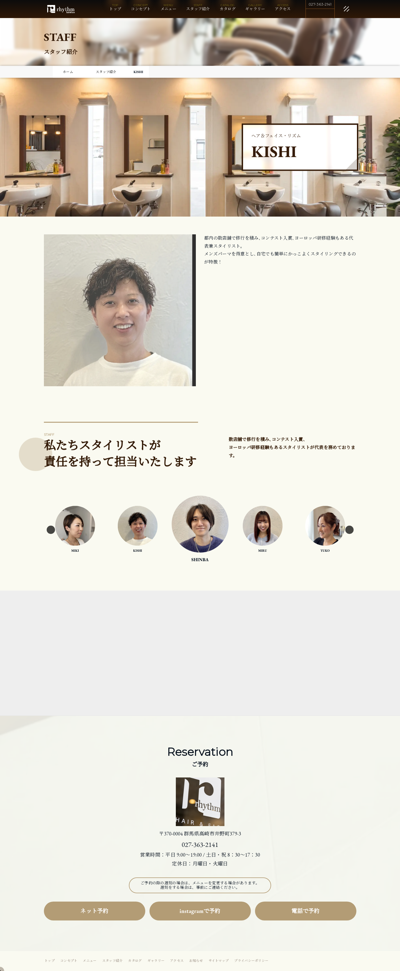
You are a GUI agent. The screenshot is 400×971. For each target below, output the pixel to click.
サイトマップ (219, 961)
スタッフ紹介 (198, 8)
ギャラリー (255, 8)
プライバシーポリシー (251, 961)
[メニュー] (338, 8)
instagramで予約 (199, 911)
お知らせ (196, 961)
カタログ (228, 8)
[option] (137, 530)
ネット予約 (94, 911)
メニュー (89, 961)
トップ (115, 8)
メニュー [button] (168, 8)
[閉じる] (339, 9)
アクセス (283, 8)
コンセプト (141, 8)
